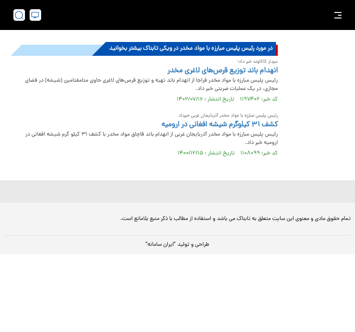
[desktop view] (35, 15)
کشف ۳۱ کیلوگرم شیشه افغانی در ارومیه (219, 124)
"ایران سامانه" (161, 245)
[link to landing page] (182, 15)
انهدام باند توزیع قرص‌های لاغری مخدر (222, 71)
